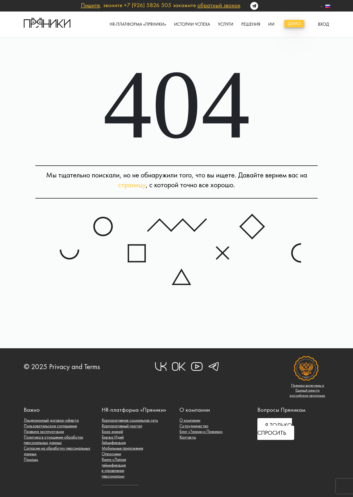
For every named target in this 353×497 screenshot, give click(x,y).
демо (294, 23)
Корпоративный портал (122, 425)
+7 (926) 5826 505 (147, 5)
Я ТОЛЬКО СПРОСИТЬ (274, 429)
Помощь (31, 459)
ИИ (271, 24)
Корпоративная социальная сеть (130, 420)
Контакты (187, 437)
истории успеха (192, 24)
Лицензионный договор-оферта (51, 420)
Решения (250, 24)
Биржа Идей (113, 437)
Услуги (225, 24)
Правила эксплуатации (44, 431)
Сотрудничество (194, 425)
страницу (132, 184)
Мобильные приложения (123, 448)
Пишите (90, 5)
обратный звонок (218, 5)
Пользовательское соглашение (51, 425)
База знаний (112, 431)
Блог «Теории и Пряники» (201, 431)
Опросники (111, 453)
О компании (189, 420)
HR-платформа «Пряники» (138, 24)
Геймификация (114, 442)
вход (323, 24)
